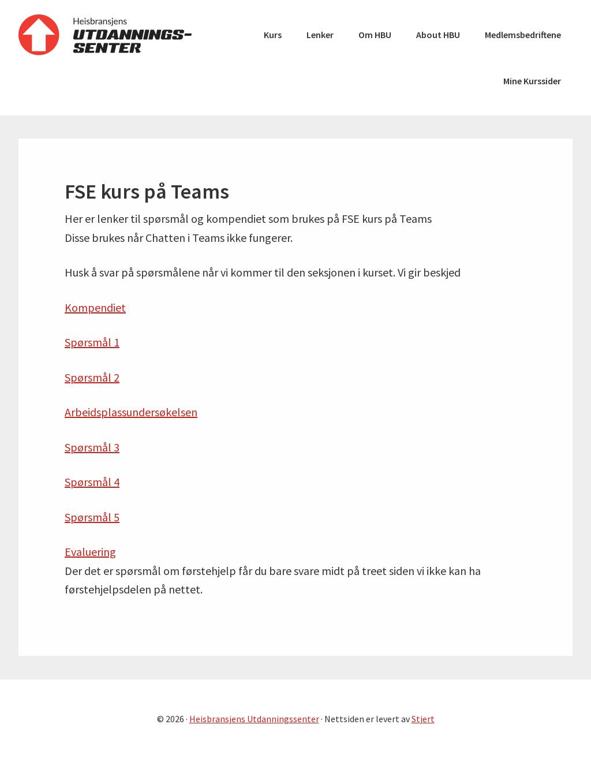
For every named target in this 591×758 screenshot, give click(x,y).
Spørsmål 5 (92, 517)
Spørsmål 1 (92, 342)
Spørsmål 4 (92, 482)
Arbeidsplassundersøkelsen (131, 412)
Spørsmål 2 (92, 377)
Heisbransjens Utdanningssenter (105, 35)
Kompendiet (95, 307)
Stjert (423, 719)
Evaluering (90, 551)
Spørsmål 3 (92, 447)
